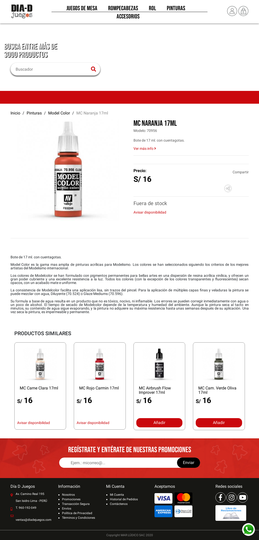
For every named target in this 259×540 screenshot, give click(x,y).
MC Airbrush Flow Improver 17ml (155, 390)
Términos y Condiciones (78, 518)
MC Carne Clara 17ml (39, 388)
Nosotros (68, 494)
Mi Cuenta (117, 494)
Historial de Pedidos (124, 499)
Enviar (188, 462)
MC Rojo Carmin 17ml (99, 388)
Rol (152, 9)
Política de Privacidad (77, 513)
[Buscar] (52, 69)
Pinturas (176, 9)
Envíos (66, 508)
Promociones (71, 499)
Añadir (159, 422)
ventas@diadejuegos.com (33, 520)
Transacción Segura (76, 504)
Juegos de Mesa (81, 9)
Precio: (140, 170)
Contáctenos (119, 504)
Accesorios (128, 18)
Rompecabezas (123, 9)
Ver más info (144, 148)
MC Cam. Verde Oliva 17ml (217, 390)
